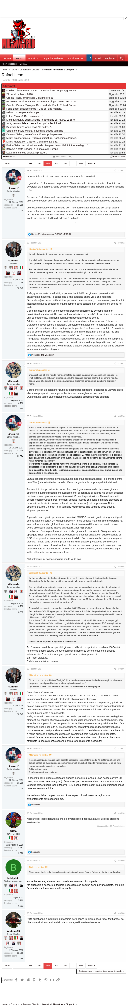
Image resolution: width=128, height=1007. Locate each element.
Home (7, 58)
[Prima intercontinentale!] (13, 195)
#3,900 (121, 913)
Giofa (13, 830)
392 (65, 163)
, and (51, 234)
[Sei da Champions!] (13, 273)
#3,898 (121, 813)
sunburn (13, 260)
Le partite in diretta (53, 58)
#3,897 (121, 748)
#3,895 (121, 567)
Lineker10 (13, 188)
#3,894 (121, 416)
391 (56, 163)
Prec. (7, 163)
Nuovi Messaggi (9, 64)
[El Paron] (8, 273)
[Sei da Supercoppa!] (11, 267)
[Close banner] (125, 18)
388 (30, 163)
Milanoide (13, 381)
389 (39, 163)
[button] (38, 58)
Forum (19, 58)
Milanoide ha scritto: (38, 675)
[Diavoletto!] (16, 267)
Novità (31, 58)
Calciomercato (76, 58)
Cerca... (24, 64)
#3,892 (121, 243)
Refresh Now (117, 156)
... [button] (23, 163)
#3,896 (121, 669)
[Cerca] (121, 58)
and (42, 355)
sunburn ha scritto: (38, 370)
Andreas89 (13, 931)
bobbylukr (13, 878)
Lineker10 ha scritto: (38, 249)
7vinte (7, 80)
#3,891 (121, 170)
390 (48, 163)
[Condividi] (115, 171)
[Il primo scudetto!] (21, 267)
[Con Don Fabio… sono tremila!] (19, 273)
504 (81, 163)
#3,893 (121, 363)
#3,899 (121, 861)
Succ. (90, 163)
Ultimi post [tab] (9, 86)
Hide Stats (9, 156)
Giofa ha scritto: (36, 867)
